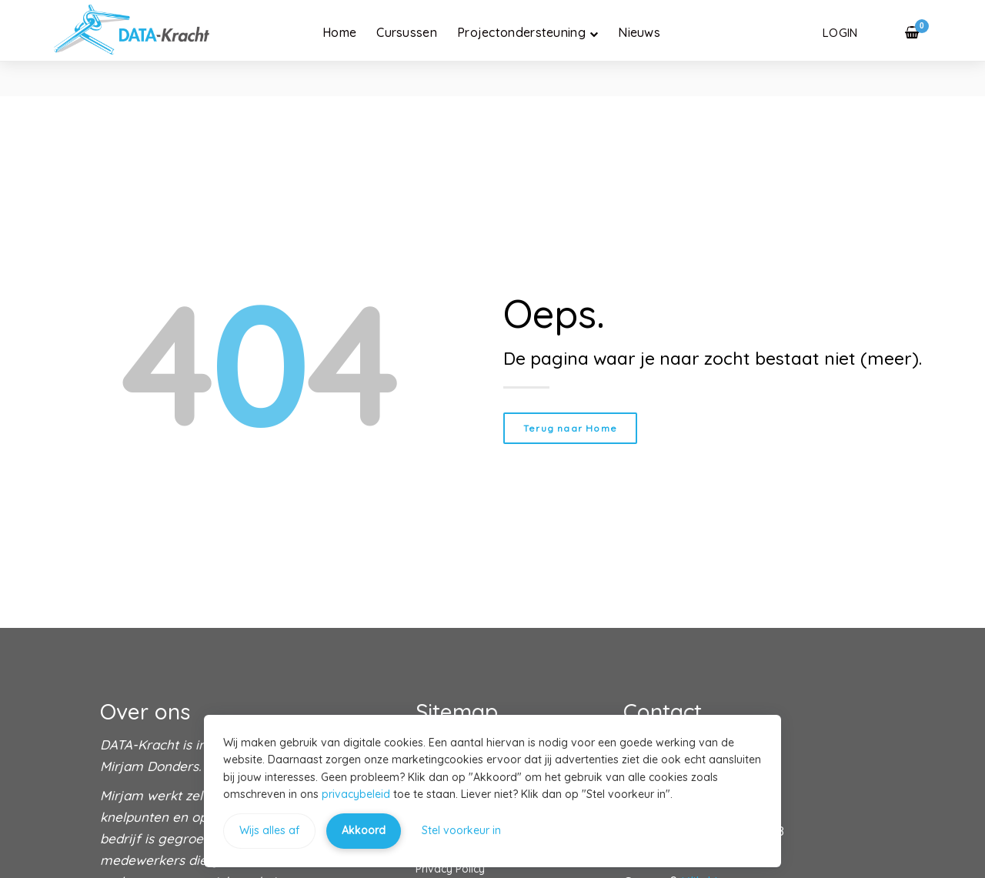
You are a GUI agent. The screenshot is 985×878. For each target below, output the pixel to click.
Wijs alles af (269, 830)
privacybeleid (356, 794)
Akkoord (364, 830)
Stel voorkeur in (461, 830)
